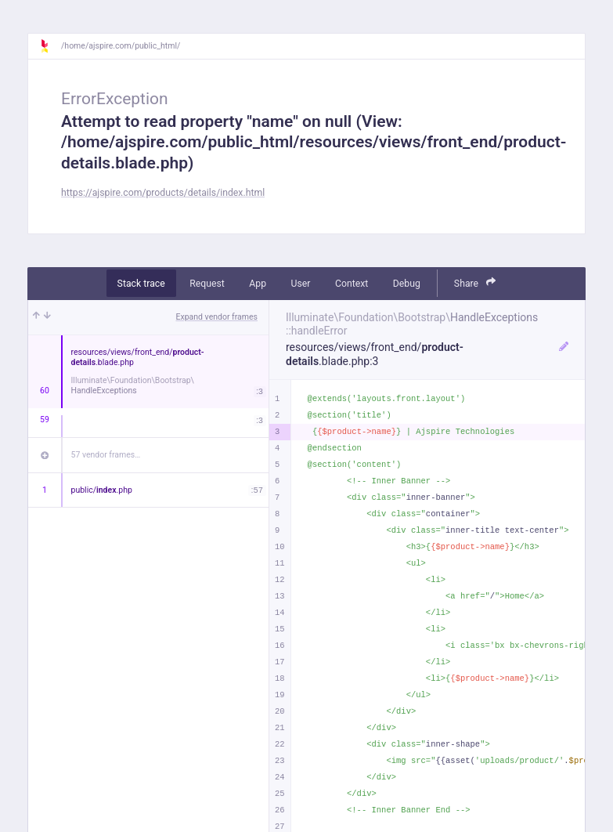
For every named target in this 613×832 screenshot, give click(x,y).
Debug (406, 283)
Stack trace (141, 283)
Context (351, 283)
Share (475, 282)
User (301, 283)
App (257, 283)
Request (207, 283)
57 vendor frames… (106, 455)
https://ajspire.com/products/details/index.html (163, 192)
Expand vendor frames (217, 317)
